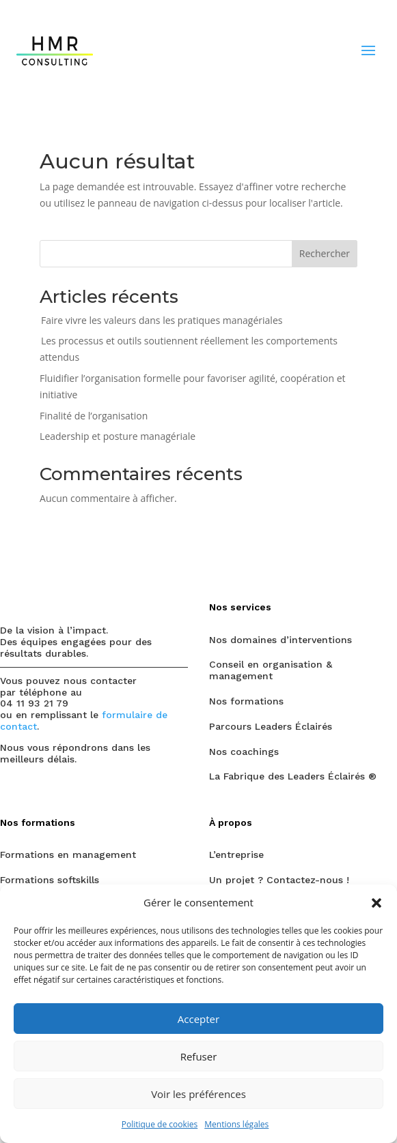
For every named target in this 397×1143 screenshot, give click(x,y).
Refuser (198, 1056)
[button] (376, 903)
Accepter (198, 1019)
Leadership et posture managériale (117, 436)
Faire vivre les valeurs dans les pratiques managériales (162, 320)
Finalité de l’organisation (94, 415)
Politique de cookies (160, 1124)
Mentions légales (236, 1124)
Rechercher (324, 253)
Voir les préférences (198, 1094)
